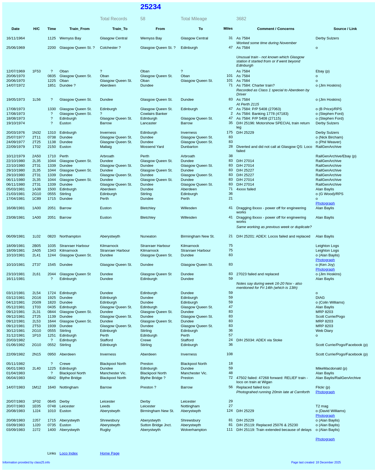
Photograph (325, 203)
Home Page (110, 453)
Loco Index (68, 453)
